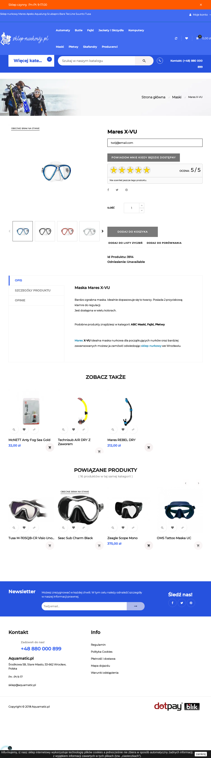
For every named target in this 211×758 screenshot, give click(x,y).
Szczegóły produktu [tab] (32, 290)
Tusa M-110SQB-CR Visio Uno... (31, 538)
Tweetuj (117, 190)
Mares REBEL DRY (121, 440)
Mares (79, 340)
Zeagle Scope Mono (122, 538)
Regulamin (98, 644)
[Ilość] (131, 208)
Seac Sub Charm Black (75, 538)
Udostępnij (108, 190)
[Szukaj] (91, 60)
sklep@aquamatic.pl (22, 685)
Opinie (20, 300)
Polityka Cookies (101, 651)
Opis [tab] (18, 280)
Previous (9, 231)
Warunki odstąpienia (104, 672)
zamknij (201, 754)
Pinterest (126, 190)
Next (103, 231)
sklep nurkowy (151, 345)
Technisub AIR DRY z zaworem (74, 442)
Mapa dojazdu (100, 665)
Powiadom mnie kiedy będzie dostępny (143, 157)
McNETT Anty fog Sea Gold (29, 440)
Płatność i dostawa (103, 658)
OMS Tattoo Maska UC (174, 538)
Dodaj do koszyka (132, 231)
